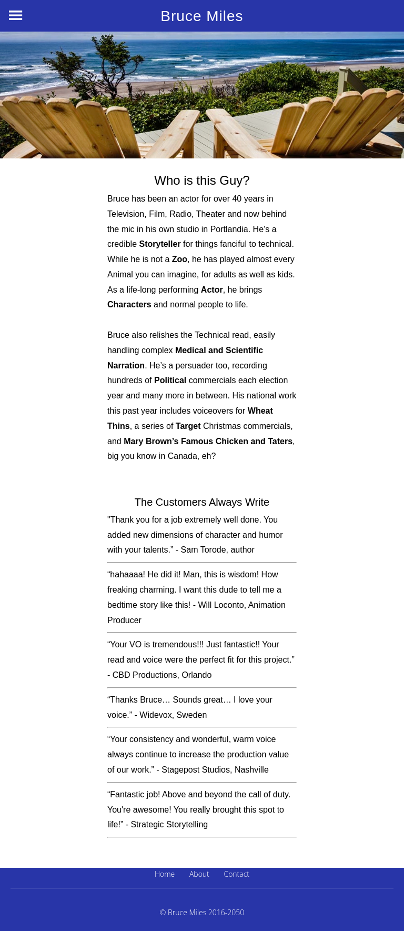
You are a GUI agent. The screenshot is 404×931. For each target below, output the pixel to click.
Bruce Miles (201, 16)
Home (165, 874)
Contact (236, 874)
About (199, 874)
